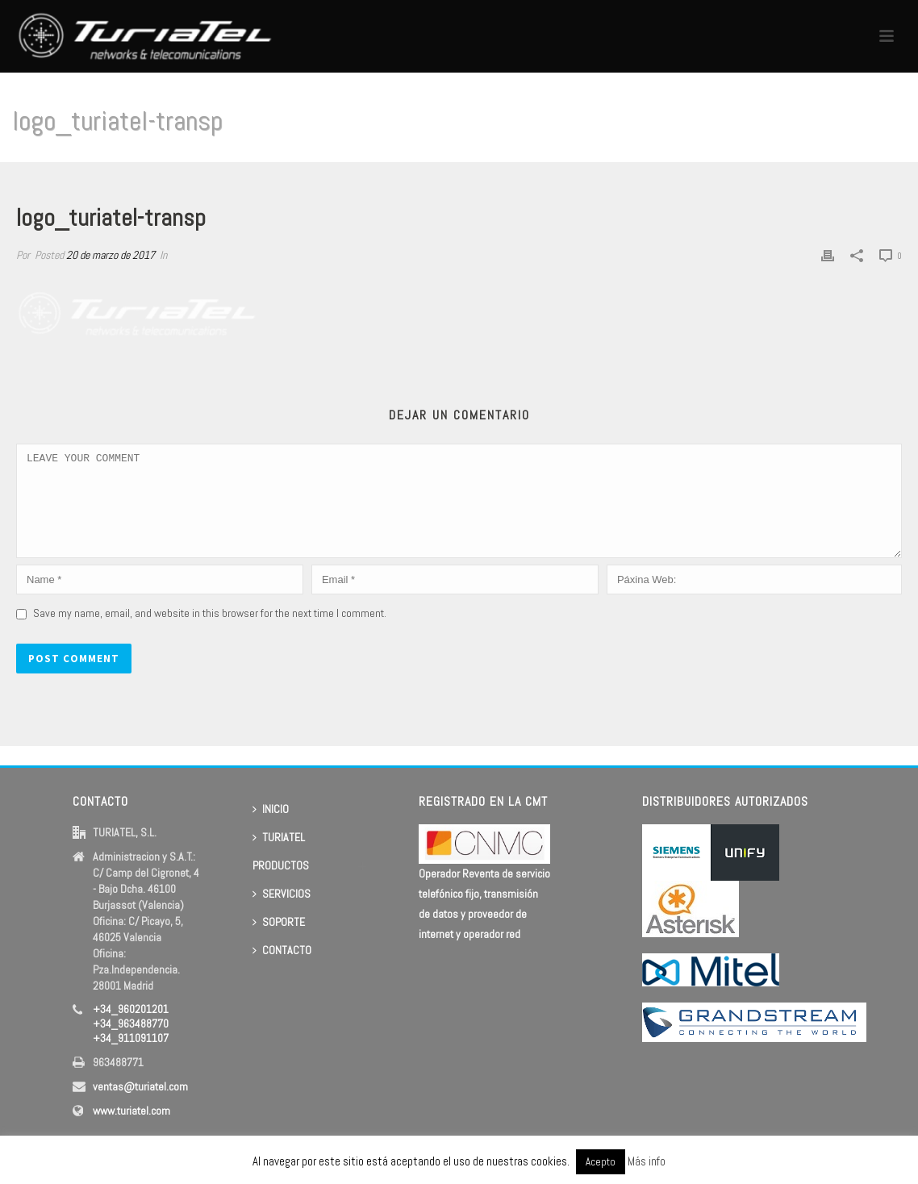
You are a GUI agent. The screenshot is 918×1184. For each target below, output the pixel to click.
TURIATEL (278, 837)
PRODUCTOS (280, 865)
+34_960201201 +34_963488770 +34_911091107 (131, 1023)
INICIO (270, 809)
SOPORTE (278, 922)
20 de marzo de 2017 (110, 255)
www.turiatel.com (131, 1110)
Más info (647, 1161)
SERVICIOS (281, 893)
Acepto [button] (600, 1162)
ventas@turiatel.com (140, 1086)
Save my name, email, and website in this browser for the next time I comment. (209, 632)
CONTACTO (281, 950)
